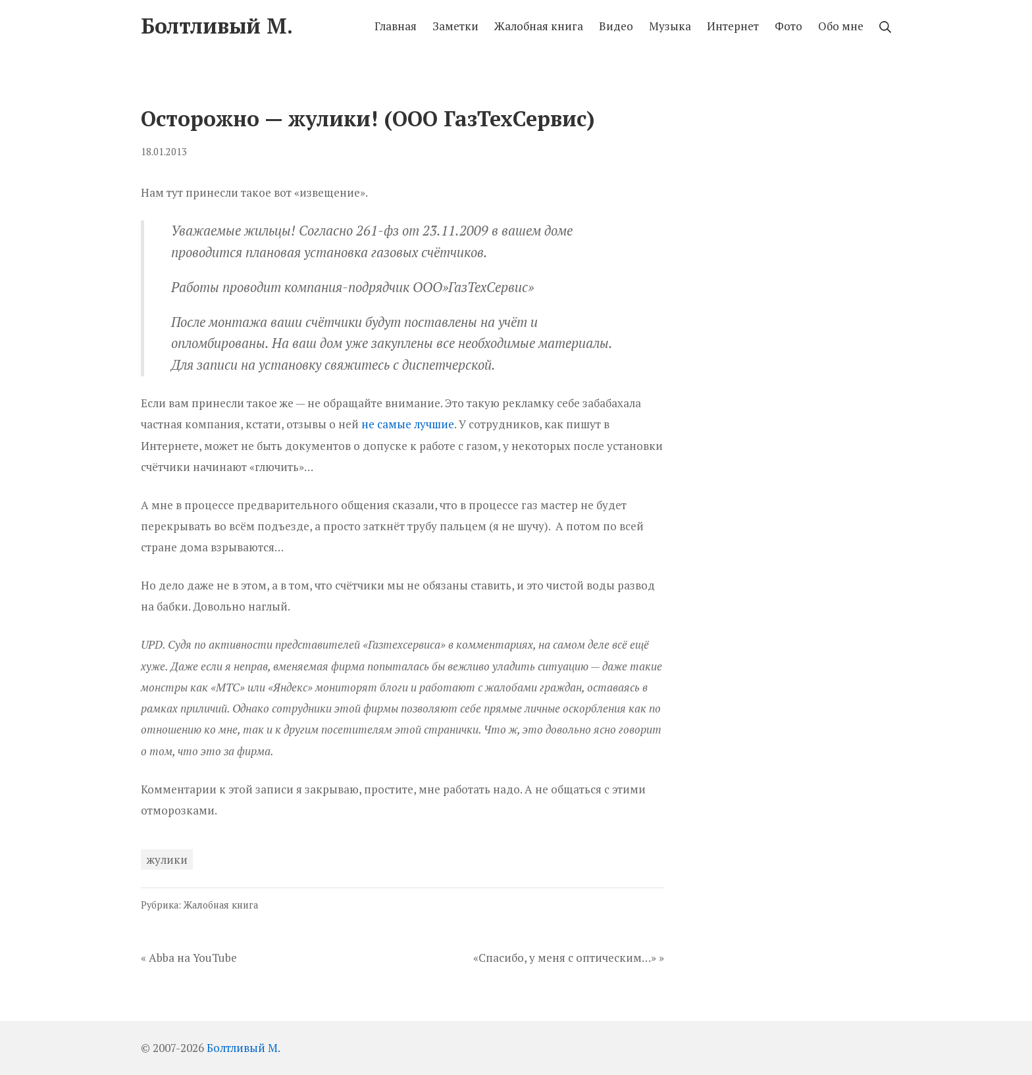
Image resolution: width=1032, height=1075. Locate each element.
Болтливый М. (243, 1047)
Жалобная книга (221, 905)
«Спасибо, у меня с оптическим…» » (568, 957)
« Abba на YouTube (189, 957)
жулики (167, 859)
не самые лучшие (407, 424)
